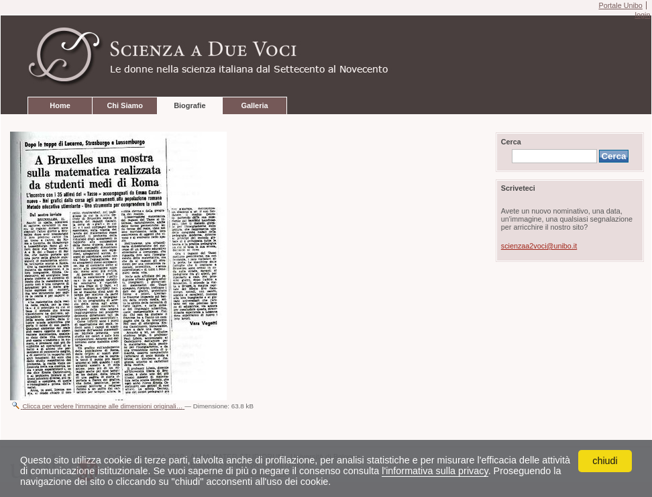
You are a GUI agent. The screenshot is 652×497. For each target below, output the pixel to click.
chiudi (605, 460)
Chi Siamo (124, 105)
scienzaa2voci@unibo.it (539, 246)
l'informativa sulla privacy (435, 470)
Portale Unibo (620, 5)
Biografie (189, 105)
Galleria (254, 105)
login (642, 15)
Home (60, 105)
